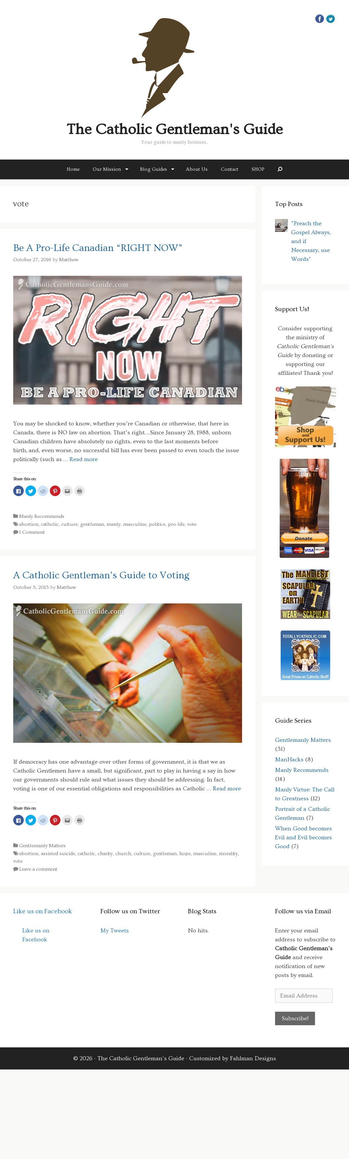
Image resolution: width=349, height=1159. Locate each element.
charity (105, 853)
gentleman (92, 524)
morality (228, 853)
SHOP (258, 169)
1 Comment (32, 532)
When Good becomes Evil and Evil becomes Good (303, 837)
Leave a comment (38, 869)
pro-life (176, 524)
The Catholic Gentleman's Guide (175, 129)
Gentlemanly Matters (42, 846)
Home (73, 169)
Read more (83, 459)
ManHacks (289, 759)
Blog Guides (153, 169)
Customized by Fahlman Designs (232, 1058)
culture (69, 524)
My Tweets (114, 930)
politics (157, 524)
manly (114, 524)
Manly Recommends (41, 516)
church (123, 853)
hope (185, 853)
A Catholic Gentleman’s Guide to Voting (101, 575)
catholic (49, 524)
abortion (28, 524)
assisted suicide (58, 853)
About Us (197, 169)
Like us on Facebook (42, 911)
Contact (229, 169)
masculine (134, 524)
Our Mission (107, 169)
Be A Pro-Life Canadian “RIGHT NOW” (98, 248)
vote (191, 524)
